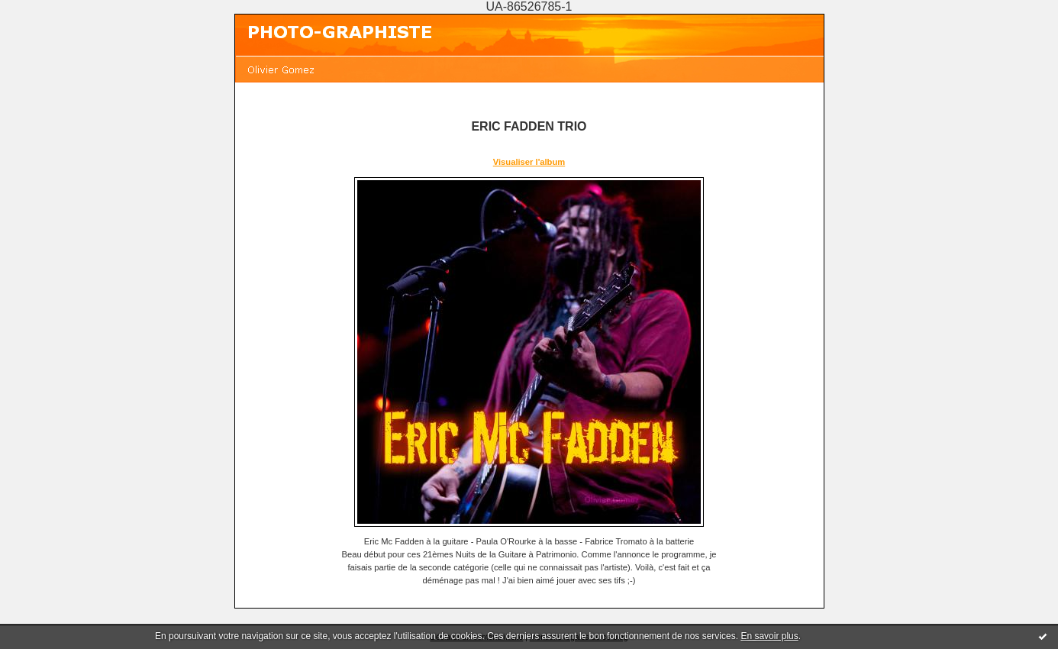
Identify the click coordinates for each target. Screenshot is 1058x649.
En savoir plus (769, 636)
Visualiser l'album (529, 161)
